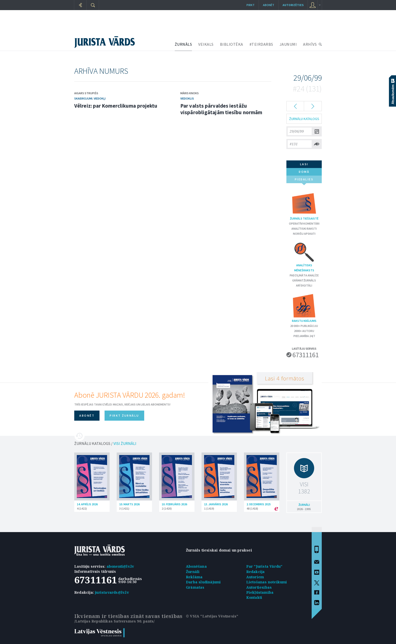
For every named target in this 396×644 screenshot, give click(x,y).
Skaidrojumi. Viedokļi (90, 98)
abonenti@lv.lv (120, 566)
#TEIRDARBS (261, 44)
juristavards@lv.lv (112, 592)
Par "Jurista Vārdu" (264, 566)
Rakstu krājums (304, 308)
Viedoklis (187, 98)
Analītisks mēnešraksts (304, 256)
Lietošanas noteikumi (266, 582)
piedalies (304, 180)
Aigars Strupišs (86, 93)
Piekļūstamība (260, 592)
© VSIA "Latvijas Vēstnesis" (212, 616)
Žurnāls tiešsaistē (304, 205)
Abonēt (268, 5)
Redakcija (255, 571)
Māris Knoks (189, 93)
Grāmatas (195, 587)
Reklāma (194, 577)
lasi (304, 164)
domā (304, 172)
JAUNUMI (288, 44)
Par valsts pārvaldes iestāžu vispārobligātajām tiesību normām (221, 109)
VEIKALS (206, 44)
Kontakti (254, 597)
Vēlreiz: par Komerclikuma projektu (115, 105)
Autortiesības (259, 587)
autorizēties (293, 5)
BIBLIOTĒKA (231, 44)
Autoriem (255, 577)
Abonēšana (196, 566)
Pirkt (250, 5)
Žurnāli (193, 571)
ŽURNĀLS (183, 44)
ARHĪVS (310, 44)
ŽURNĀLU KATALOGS (304, 118)
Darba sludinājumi (203, 582)
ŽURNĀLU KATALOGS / (105, 443)
